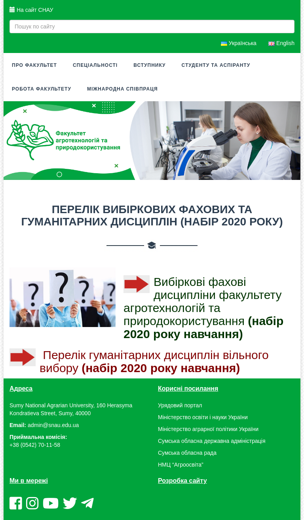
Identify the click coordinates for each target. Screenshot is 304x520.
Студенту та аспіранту (216, 65)
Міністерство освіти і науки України (203, 417)
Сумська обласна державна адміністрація (211, 441)
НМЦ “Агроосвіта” (180, 464)
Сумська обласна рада (187, 453)
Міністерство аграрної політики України (208, 429)
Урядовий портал (180, 405)
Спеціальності (95, 65)
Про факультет (34, 65)
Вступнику (149, 65)
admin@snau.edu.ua (53, 425)
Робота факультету (41, 89)
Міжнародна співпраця (122, 89)
